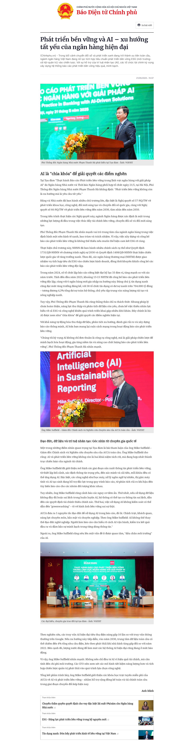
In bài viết (144, 25)
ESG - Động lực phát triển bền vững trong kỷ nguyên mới (75, 719)
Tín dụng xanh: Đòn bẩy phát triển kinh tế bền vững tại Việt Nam (80, 733)
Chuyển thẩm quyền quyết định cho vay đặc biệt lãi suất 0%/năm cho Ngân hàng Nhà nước (87, 705)
